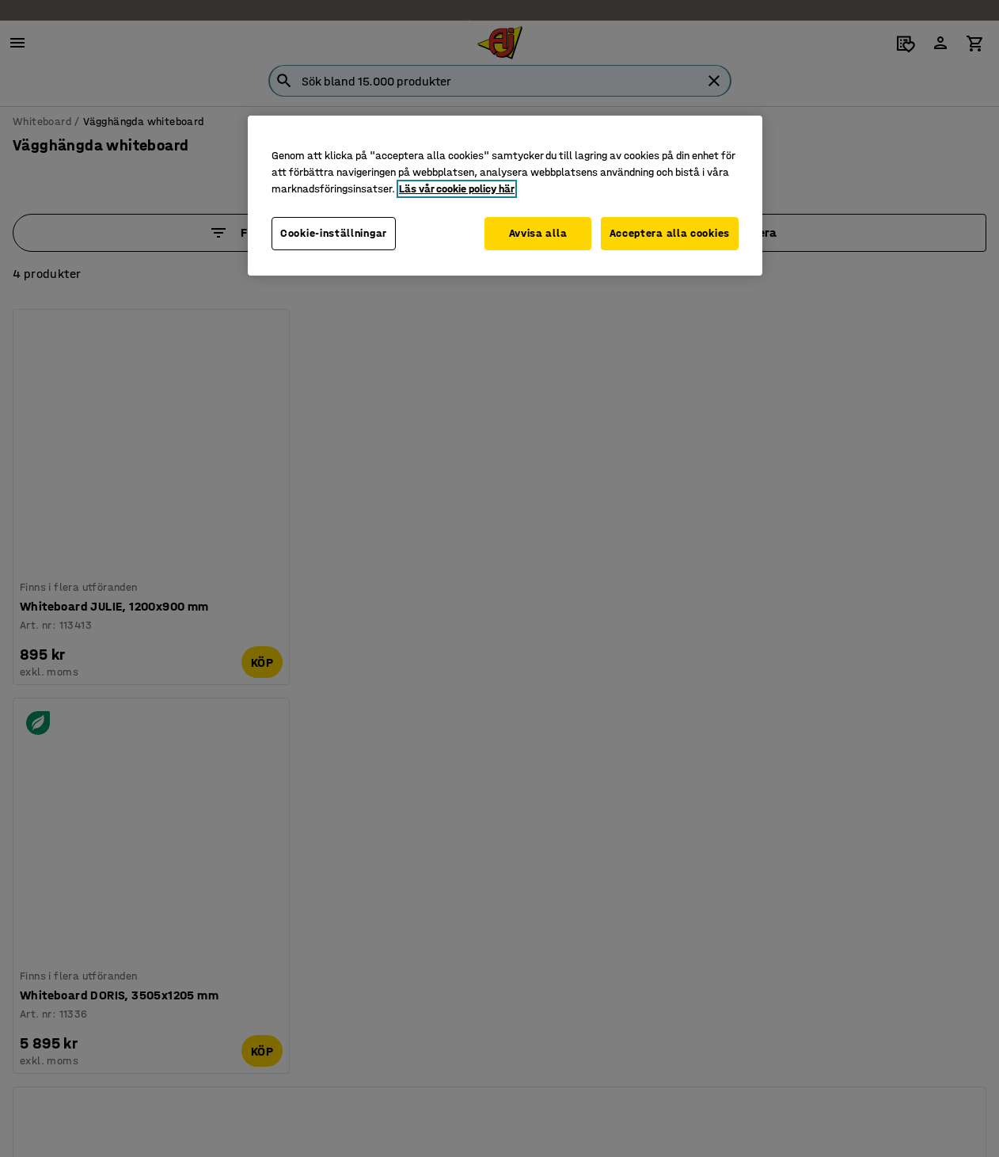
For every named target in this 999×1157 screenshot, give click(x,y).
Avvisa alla (533, 233)
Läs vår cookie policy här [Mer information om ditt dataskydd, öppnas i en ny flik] (457, 189)
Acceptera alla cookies (670, 233)
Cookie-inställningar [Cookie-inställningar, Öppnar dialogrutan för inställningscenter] (333, 233)
